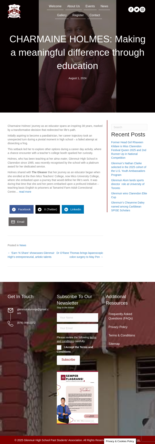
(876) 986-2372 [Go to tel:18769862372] (26, 322)
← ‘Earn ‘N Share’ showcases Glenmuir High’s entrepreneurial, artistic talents (31, 254)
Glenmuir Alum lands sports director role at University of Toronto (127, 184)
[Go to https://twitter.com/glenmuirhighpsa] (137, 10)
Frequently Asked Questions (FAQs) (120, 316)
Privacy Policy (118, 327)
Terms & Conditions (121, 335)
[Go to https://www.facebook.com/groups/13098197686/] (131, 10)
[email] (77, 328)
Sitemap (114, 343)
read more (25, 191)
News (22, 245)
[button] (68, 360)
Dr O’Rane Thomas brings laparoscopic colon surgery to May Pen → (79, 254)
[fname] (77, 317)
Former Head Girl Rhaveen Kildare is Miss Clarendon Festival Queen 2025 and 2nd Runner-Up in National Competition (128, 150)
